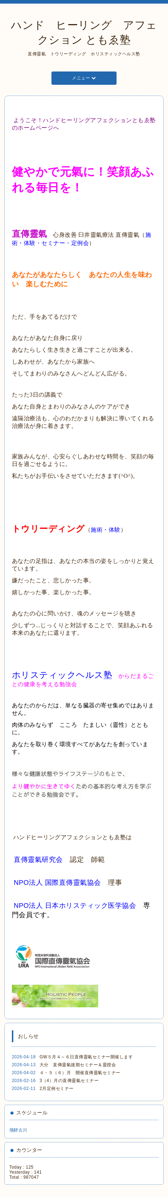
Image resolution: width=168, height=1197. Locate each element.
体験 (30, 243)
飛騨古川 (18, 1130)
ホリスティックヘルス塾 (62, 675)
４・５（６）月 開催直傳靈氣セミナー (80, 1072)
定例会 (80, 243)
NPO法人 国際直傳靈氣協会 (57, 882)
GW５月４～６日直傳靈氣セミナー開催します (86, 1056)
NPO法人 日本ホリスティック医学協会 (75, 905)
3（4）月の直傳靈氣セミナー (69, 1080)
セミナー (53, 243)
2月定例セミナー (57, 1088)
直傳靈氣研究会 (38, 859)
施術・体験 (106, 530)
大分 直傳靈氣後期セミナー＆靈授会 (78, 1064)
